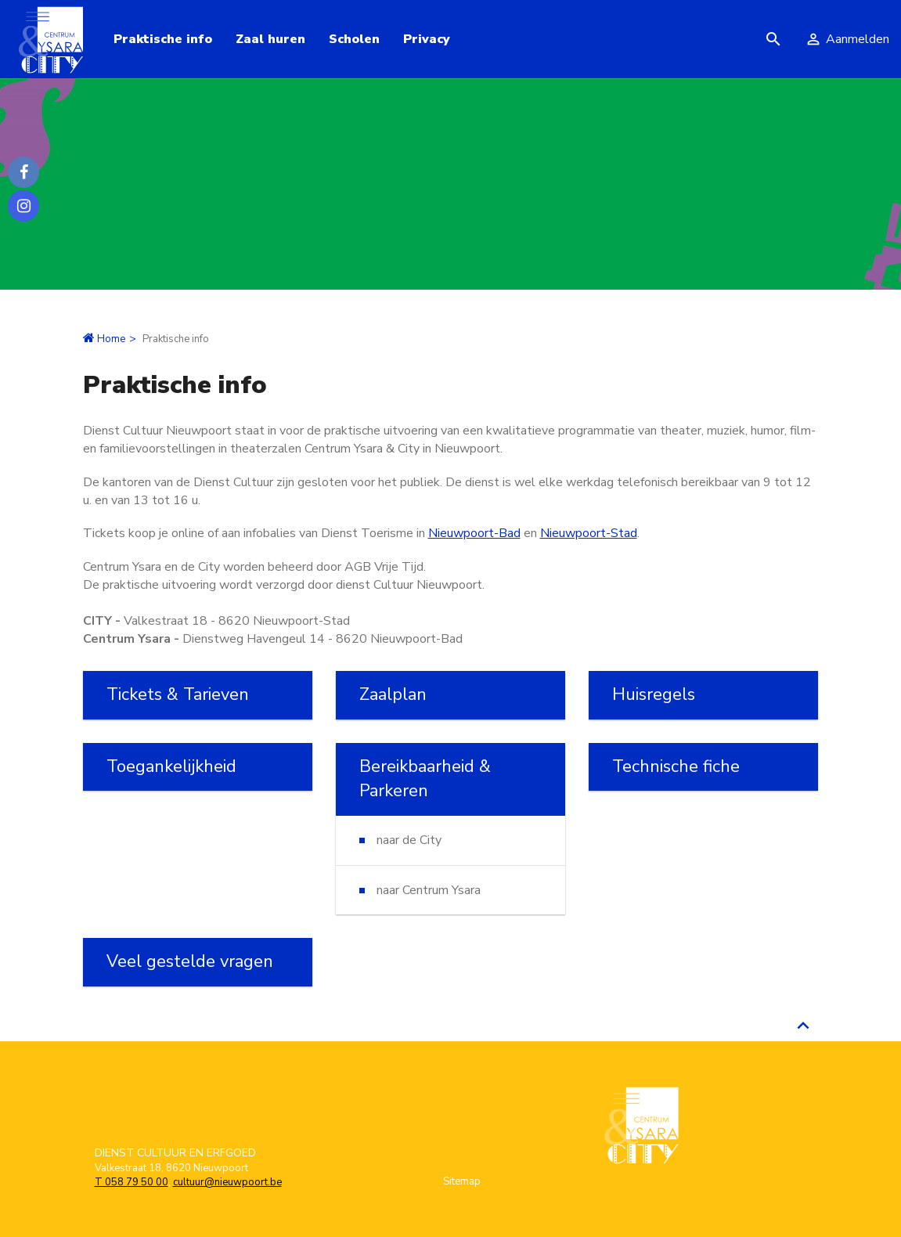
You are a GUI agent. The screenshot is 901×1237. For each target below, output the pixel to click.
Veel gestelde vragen (189, 961)
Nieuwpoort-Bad (474, 533)
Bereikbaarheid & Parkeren (425, 778)
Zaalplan (393, 694)
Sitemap (462, 1181)
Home (111, 339)
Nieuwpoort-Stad (588, 533)
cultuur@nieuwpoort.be (227, 1182)
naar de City (409, 840)
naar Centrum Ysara (429, 890)
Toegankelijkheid (171, 766)
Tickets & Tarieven (177, 694)
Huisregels (653, 694)
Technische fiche (676, 766)
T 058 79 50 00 (131, 1182)
